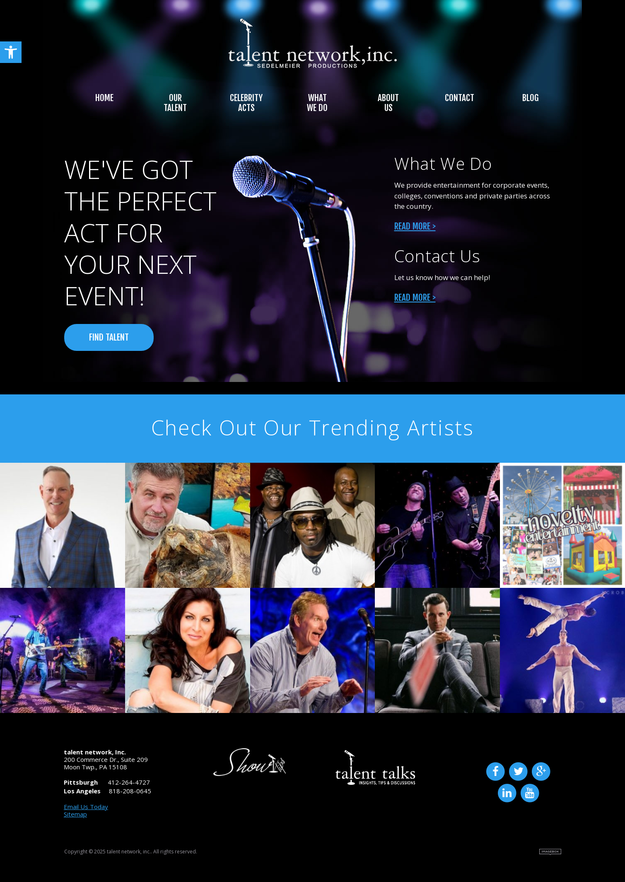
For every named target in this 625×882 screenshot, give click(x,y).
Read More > (415, 226)
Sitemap (75, 814)
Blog (530, 97)
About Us (388, 102)
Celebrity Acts (246, 102)
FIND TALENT (109, 337)
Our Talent (175, 102)
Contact (459, 97)
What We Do (317, 102)
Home (104, 97)
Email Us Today (86, 806)
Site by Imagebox (550, 852)
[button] (11, 52)
